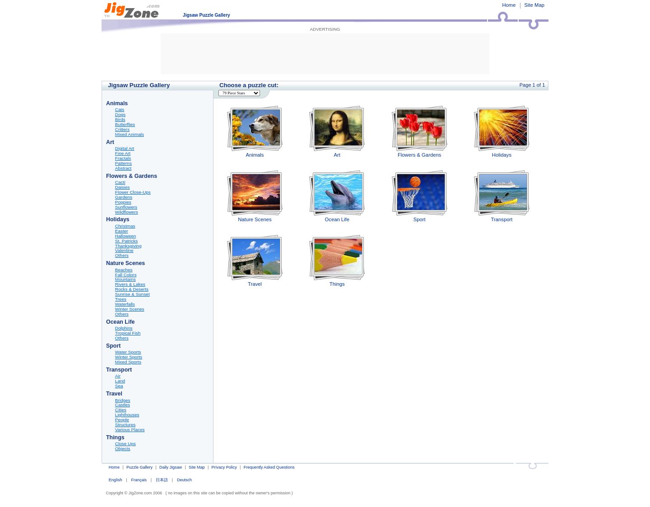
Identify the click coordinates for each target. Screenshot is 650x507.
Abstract (123, 168)
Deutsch (184, 480)
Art (337, 132)
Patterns (123, 163)
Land (120, 381)
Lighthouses (127, 415)
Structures (125, 425)
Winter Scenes (129, 309)
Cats (119, 109)
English (115, 480)
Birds (120, 119)
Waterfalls (125, 304)
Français (139, 480)
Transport (501, 196)
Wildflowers (126, 212)
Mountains (125, 279)
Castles (122, 405)
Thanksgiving (128, 246)
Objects (122, 449)
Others (122, 255)
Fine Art (122, 153)
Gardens (123, 197)
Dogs (120, 114)
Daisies (122, 187)
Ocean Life (337, 196)
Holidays (501, 132)
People (122, 420)
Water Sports (128, 352)
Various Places (130, 430)
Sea (119, 386)
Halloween (125, 236)
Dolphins (124, 328)
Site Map (534, 5)
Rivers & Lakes (130, 284)
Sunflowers (126, 207)
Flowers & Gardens (419, 132)
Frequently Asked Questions (269, 467)
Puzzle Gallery (139, 467)
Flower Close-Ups (133, 192)
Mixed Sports (128, 362)
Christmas (125, 226)
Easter (121, 231)
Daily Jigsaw (170, 467)
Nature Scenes (255, 196)
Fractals (123, 158)
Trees (120, 299)
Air (118, 376)
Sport (419, 196)
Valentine (124, 250)
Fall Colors (126, 275)
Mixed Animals (129, 134)
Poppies (123, 202)
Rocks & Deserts (132, 289)
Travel (255, 261)
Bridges (122, 400)
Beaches (124, 270)
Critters (122, 129)
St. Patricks (126, 241)
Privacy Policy (224, 467)
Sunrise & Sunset (132, 294)
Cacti (120, 182)
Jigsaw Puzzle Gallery (206, 15)
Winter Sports (128, 357)
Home (508, 5)
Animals (255, 132)
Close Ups (125, 444)
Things (337, 261)
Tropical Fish (128, 333)
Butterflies (125, 124)
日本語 (162, 480)
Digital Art (125, 148)
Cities (120, 410)
